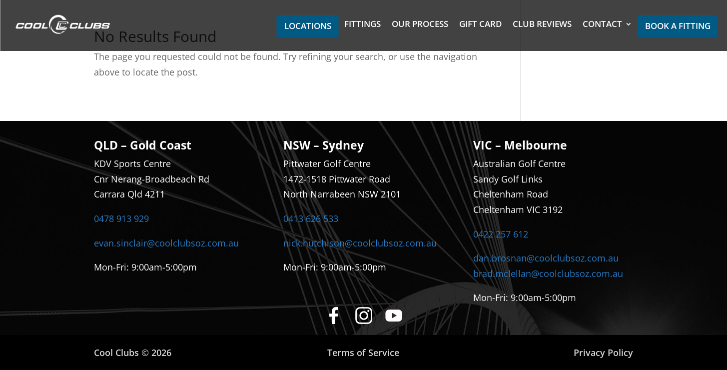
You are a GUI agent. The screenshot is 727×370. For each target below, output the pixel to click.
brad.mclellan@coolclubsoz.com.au (548, 274)
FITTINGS (362, 25)
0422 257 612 (500, 234)
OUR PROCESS (420, 25)
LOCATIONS (307, 26)
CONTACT (602, 25)
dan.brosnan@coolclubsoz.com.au (546, 258)
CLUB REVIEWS (542, 25)
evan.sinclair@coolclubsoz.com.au (166, 243)
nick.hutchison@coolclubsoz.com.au (360, 243)
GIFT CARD (480, 25)
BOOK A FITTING (678, 26)
